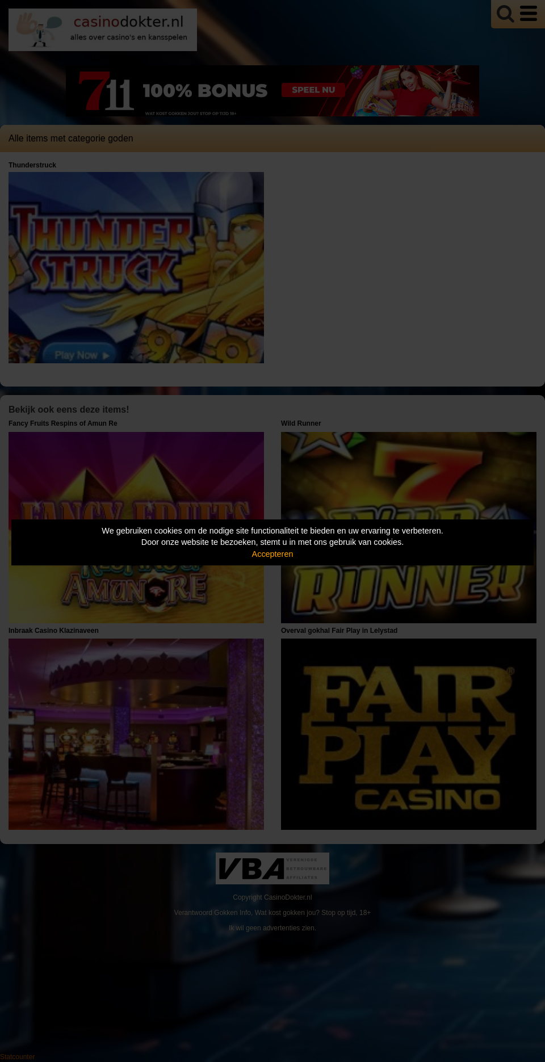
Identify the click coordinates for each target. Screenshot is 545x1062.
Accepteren (273, 554)
